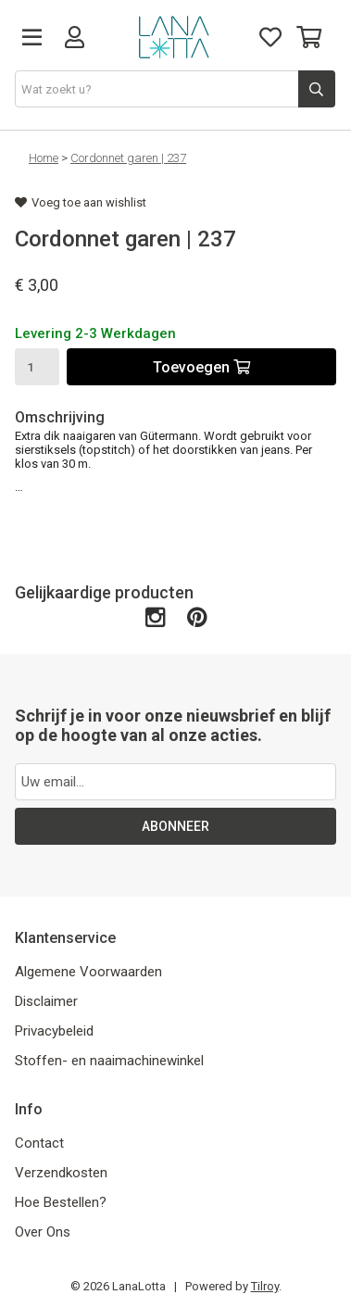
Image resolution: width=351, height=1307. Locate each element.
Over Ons (42, 1232)
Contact (39, 1143)
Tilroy (265, 1286)
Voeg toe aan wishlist (80, 202)
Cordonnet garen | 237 (128, 158)
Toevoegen (201, 367)
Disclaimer (46, 1001)
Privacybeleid (54, 1031)
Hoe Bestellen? (61, 1202)
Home (43, 158)
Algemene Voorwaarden (88, 971)
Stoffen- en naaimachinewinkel (109, 1060)
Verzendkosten (61, 1172)
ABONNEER (175, 826)
